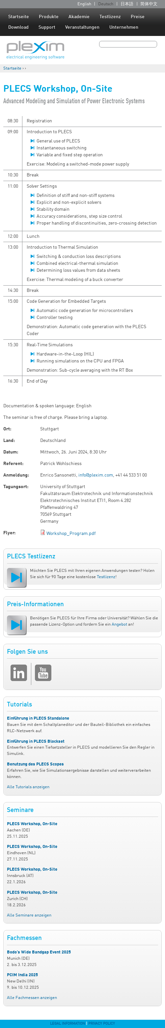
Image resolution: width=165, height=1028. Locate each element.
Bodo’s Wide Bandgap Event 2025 (39, 952)
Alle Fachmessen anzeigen (32, 998)
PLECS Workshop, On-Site (32, 824)
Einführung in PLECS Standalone (38, 718)
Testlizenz (110, 17)
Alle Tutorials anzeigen (28, 787)
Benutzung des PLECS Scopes (35, 764)
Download (18, 27)
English (84, 4)
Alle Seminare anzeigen (29, 915)
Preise (138, 17)
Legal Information (67, 1024)
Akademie (79, 17)
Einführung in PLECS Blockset (36, 741)
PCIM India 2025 (22, 975)
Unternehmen (123, 27)
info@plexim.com (95, 475)
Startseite (18, 17)
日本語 (127, 4)
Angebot (119, 624)
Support (47, 27)
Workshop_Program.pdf (71, 533)
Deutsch (105, 4)
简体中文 (148, 4)
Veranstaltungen (82, 27)
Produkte (49, 17)
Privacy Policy (101, 1024)
